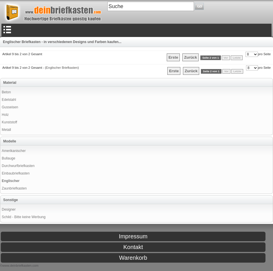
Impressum (133, 236)
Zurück (190, 57)
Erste (173, 57)
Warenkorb (133, 258)
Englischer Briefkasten (62, 67)
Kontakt (133, 247)
